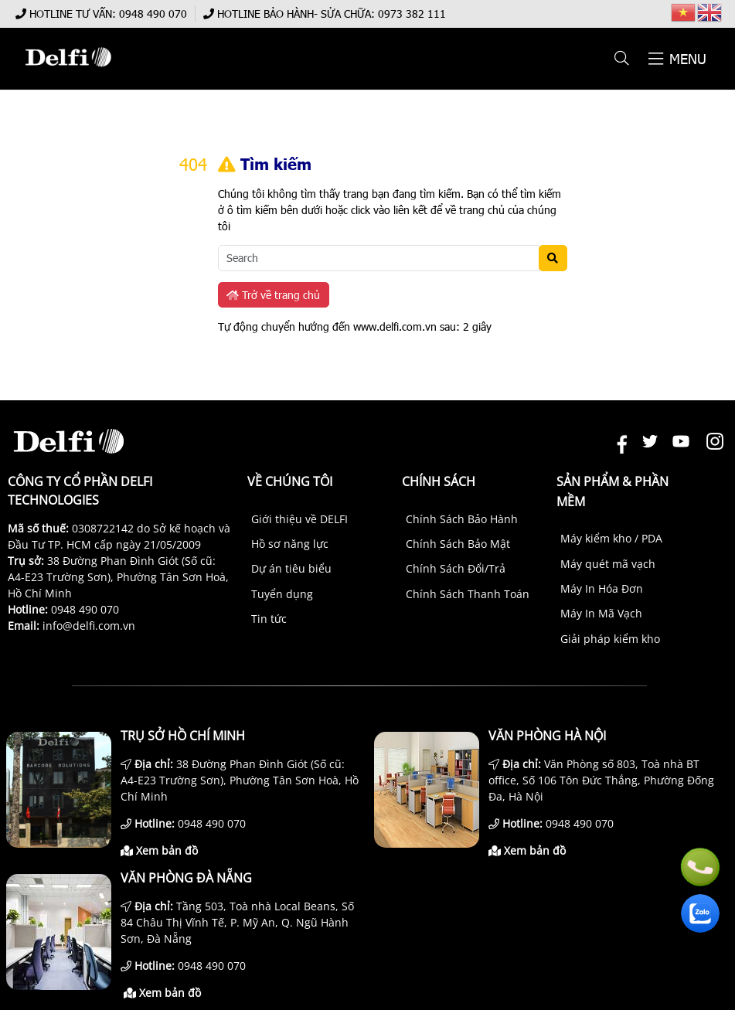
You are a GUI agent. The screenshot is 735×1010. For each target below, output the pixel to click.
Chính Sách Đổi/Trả (455, 568)
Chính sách (438, 481)
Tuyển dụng (282, 594)
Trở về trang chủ (273, 294)
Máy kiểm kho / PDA (611, 538)
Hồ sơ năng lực (289, 543)
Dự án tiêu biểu (291, 568)
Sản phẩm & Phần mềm (612, 491)
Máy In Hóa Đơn (601, 588)
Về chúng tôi (289, 481)
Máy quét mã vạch (607, 563)
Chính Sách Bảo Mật (458, 543)
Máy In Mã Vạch (601, 613)
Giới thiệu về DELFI (299, 519)
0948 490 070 (153, 13)
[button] (623, 58)
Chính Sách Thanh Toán (467, 594)
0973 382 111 (412, 13)
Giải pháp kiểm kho (610, 638)
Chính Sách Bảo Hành (462, 519)
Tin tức (269, 618)
